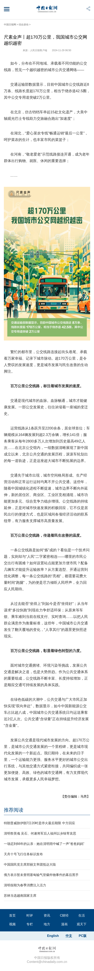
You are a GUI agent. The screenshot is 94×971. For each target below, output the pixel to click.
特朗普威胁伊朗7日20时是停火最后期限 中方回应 (39, 823)
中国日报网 (10, 24)
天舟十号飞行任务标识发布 (23, 854)
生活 (81, 915)
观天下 (81, 924)
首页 (12, 915)
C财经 (64, 915)
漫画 (64, 924)
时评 (29, 915)
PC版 (82, 935)
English (53, 935)
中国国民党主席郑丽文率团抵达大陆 (30, 864)
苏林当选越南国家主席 (20, 895)
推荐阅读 (13, 810)
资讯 (47, 915)
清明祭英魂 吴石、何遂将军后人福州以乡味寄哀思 (40, 833)
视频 (12, 924)
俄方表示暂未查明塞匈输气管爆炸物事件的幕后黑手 (41, 875)
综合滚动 (23, 24)
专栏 (29, 924)
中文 (69, 935)
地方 (47, 924)
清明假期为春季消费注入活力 (25, 885)
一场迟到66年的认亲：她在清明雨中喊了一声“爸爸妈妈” (44, 844)
